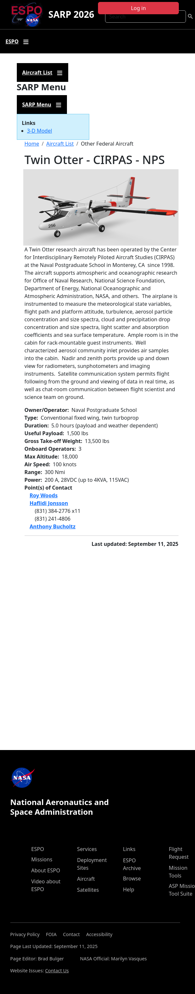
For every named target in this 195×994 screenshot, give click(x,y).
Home (32, 143)
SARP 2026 (71, 14)
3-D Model (39, 130)
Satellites (88, 889)
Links (129, 849)
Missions (41, 859)
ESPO (37, 849)
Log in (138, 8)
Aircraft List (60, 143)
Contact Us (57, 970)
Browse (132, 878)
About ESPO (45, 870)
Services (87, 849)
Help (128, 889)
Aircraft (86, 878)
